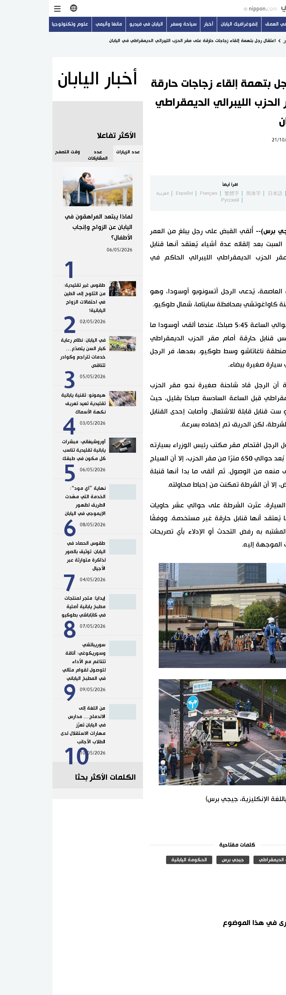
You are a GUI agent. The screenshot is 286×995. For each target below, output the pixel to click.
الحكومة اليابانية (140, 860)
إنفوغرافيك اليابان (190, 24)
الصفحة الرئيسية (267, 40)
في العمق (227, 24)
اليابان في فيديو (97, 24)
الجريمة (259, 872)
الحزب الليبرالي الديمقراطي (238, 860)
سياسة (263, 140)
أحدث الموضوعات (263, 24)
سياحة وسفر (134, 24)
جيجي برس (184, 860)
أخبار (159, 24)
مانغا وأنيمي (60, 24)
